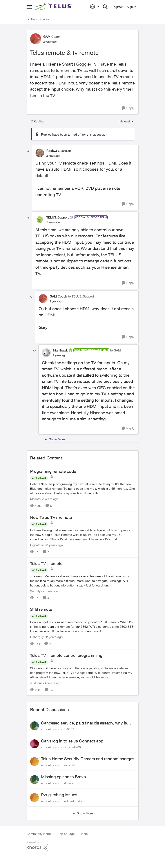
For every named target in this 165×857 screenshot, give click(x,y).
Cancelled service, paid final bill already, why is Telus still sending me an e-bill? (84, 723)
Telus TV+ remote (46, 563)
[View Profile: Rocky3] (39, 153)
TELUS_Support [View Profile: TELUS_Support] (57, 217)
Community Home (39, 833)
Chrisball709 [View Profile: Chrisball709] (72, 747)
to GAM (115, 350)
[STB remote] (82, 626)
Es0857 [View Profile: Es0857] (68, 729)
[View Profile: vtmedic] (34, 779)
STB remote (41, 609)
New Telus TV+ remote (51, 517)
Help (84, 833)
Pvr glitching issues (59, 794)
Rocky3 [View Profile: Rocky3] (51, 150)
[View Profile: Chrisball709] (34, 743)
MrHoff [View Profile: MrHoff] (35, 499)
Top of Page (66, 833)
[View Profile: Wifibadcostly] (34, 797)
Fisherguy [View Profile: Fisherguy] (37, 637)
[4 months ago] (50, 729)
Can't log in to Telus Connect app (72, 741)
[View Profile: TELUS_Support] (39, 219)
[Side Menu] (29, 7)
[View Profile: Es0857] (34, 725)
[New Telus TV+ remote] (82, 534)
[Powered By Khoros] (83, 846)
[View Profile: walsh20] (34, 761)
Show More (54, 439)
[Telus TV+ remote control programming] (82, 673)
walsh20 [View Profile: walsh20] (69, 765)
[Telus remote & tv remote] (53, 156)
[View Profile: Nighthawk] (46, 352)
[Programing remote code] (82, 488)
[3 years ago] (54, 545)
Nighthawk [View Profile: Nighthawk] (60, 350)
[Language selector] (94, 6)
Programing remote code (53, 471)
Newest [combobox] (127, 121)
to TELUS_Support (81, 296)
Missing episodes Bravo (63, 776)
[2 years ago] (49, 499)
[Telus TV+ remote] (82, 580)
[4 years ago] (52, 683)
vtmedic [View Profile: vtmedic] (68, 783)
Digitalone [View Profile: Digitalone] (37, 545)
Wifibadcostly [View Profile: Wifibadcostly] (72, 801)
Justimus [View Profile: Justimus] (36, 683)
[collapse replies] (28, 151)
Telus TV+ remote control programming (66, 655)
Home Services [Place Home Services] (38, 19)
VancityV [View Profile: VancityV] (36, 591)
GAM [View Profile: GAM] (46, 36)
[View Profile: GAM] (35, 38)
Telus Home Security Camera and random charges (87, 758)
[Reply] (128, 108)
